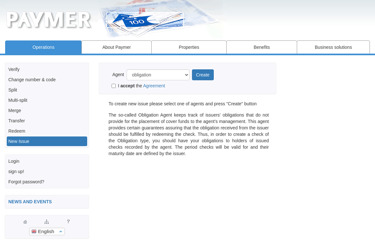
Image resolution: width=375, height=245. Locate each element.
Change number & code (32, 79)
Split (12, 89)
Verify (14, 69)
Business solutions (333, 47)
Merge (14, 110)
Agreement (154, 85)
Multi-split (17, 100)
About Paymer (116, 47)
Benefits (262, 47)
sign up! (16, 171)
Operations (43, 47)
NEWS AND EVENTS (30, 201)
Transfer (16, 120)
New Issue (18, 141)
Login (13, 161)
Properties (189, 47)
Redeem (16, 131)
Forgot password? (26, 181)
